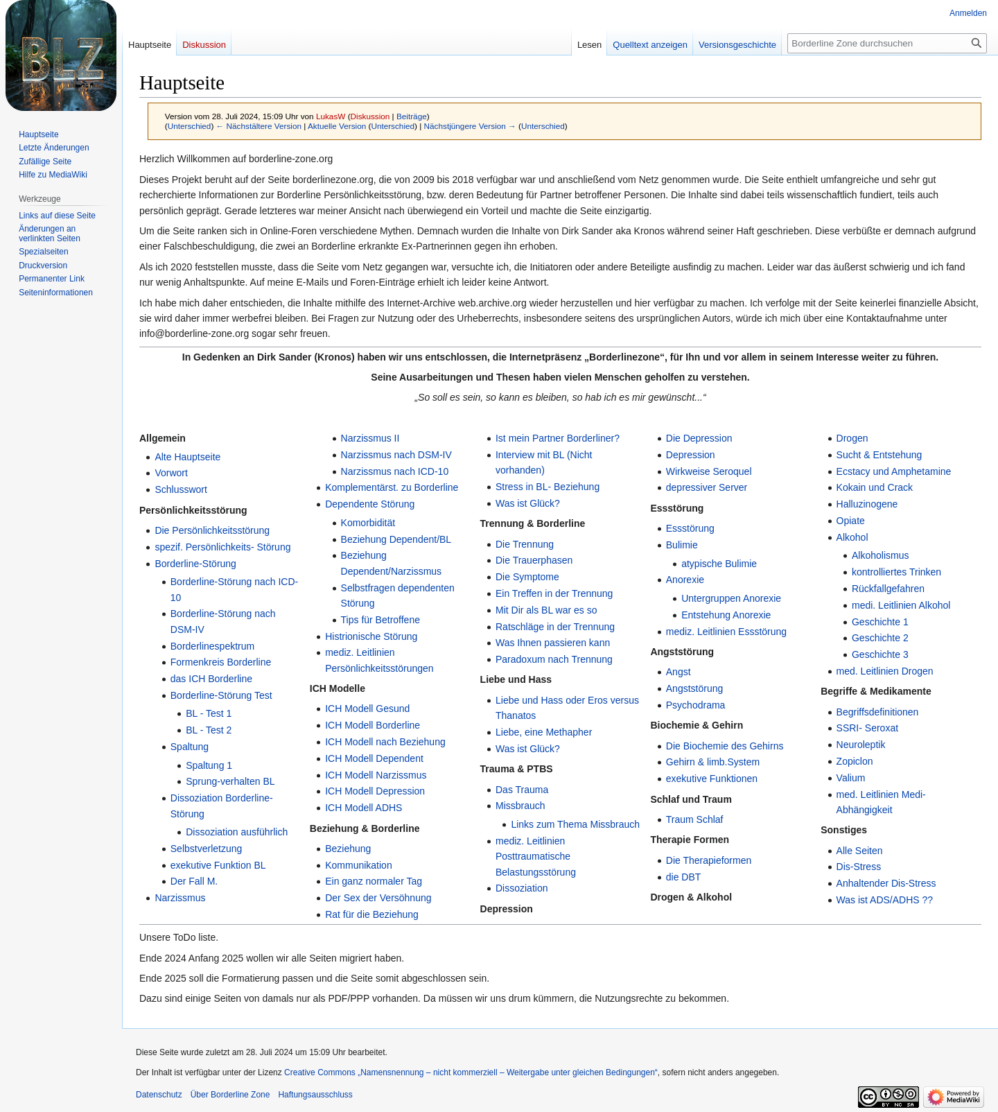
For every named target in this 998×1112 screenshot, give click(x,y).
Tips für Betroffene (380, 619)
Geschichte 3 (880, 654)
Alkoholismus (880, 555)
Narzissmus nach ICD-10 (395, 471)
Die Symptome (527, 576)
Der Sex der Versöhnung (378, 897)
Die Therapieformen (708, 860)
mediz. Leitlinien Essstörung (726, 631)
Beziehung (348, 848)
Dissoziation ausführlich (237, 831)
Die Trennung (525, 544)
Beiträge (411, 116)
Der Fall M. (194, 881)
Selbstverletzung (206, 848)
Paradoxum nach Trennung (554, 659)
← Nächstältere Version (258, 125)
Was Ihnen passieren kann (553, 642)
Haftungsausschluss (315, 1095)
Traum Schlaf (695, 819)
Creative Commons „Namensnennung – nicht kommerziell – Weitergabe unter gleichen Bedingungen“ (471, 1072)
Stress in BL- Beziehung (547, 486)
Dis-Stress (859, 866)
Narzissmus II (370, 438)
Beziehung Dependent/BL (396, 539)
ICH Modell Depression (375, 791)
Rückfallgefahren (888, 588)
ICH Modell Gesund (367, 708)
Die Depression (699, 438)
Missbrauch (520, 805)
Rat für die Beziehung (372, 914)
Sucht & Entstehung (879, 454)
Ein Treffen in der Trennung (554, 593)
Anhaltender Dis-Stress (886, 883)
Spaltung (189, 746)
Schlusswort (181, 489)
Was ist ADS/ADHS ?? (885, 899)
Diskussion (370, 116)
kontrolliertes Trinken (896, 571)
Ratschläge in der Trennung (555, 626)
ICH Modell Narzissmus (375, 775)
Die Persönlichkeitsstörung (212, 530)
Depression (690, 454)
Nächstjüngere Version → (470, 125)
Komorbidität (368, 522)
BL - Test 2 (208, 730)
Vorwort (171, 472)
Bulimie (682, 544)
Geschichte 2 (880, 637)
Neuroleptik (861, 744)
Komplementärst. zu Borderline (391, 487)
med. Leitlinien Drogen (885, 671)
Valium (851, 777)
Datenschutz (159, 1095)
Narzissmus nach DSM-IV (396, 454)
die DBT (683, 877)
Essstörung (690, 528)
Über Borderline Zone (230, 1095)
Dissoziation (522, 888)
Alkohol (852, 537)
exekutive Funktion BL (218, 865)
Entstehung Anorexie (726, 614)
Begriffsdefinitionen (878, 712)
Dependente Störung (369, 504)
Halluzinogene (867, 504)
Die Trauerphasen (534, 560)
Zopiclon (855, 761)
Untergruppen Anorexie (731, 598)
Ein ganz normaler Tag (373, 881)
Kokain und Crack (875, 487)
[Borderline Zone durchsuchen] (887, 43)
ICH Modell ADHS (363, 807)
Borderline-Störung (195, 563)
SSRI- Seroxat (867, 727)
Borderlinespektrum (212, 646)
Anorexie (685, 579)
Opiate (851, 520)
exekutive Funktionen (712, 778)
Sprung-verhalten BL (230, 781)
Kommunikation (358, 865)
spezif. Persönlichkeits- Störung (222, 547)
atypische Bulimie (719, 563)
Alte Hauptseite (187, 456)
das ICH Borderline (211, 678)
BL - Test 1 (208, 713)
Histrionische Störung (371, 636)
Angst (678, 671)
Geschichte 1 (880, 621)
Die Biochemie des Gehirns (725, 746)
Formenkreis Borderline (221, 662)
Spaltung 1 (209, 765)
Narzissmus (180, 897)
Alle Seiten (860, 850)
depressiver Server (707, 487)
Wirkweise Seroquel (709, 471)
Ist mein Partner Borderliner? (558, 438)
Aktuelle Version (337, 125)
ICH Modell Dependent (374, 758)
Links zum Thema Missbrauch (575, 824)
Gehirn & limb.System (713, 761)
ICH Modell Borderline (372, 725)
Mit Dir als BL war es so (546, 610)
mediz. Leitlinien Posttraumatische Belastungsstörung (536, 856)
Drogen (852, 438)
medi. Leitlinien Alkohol (901, 605)
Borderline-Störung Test (221, 695)
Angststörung (695, 688)
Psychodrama (696, 705)
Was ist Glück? (528, 503)
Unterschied (189, 125)
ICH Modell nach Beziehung (385, 741)
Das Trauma (522, 789)
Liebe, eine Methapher (544, 732)
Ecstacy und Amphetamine (894, 471)
